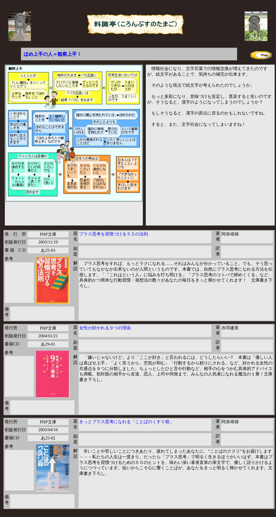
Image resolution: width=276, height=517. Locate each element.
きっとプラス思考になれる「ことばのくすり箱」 (126, 421)
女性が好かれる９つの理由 (105, 328)
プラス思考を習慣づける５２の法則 (113, 234)
